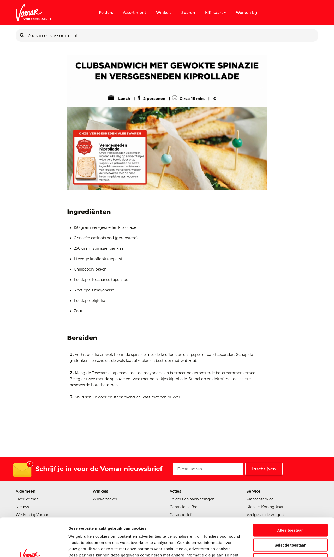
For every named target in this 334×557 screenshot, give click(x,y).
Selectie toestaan (291, 509)
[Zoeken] (22, 35)
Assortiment (134, 12)
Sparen (188, 12)
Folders (106, 12)
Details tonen (282, 546)
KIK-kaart (215, 12)
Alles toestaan (290, 494)
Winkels (163, 12)
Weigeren (290, 524)
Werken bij (246, 12)
